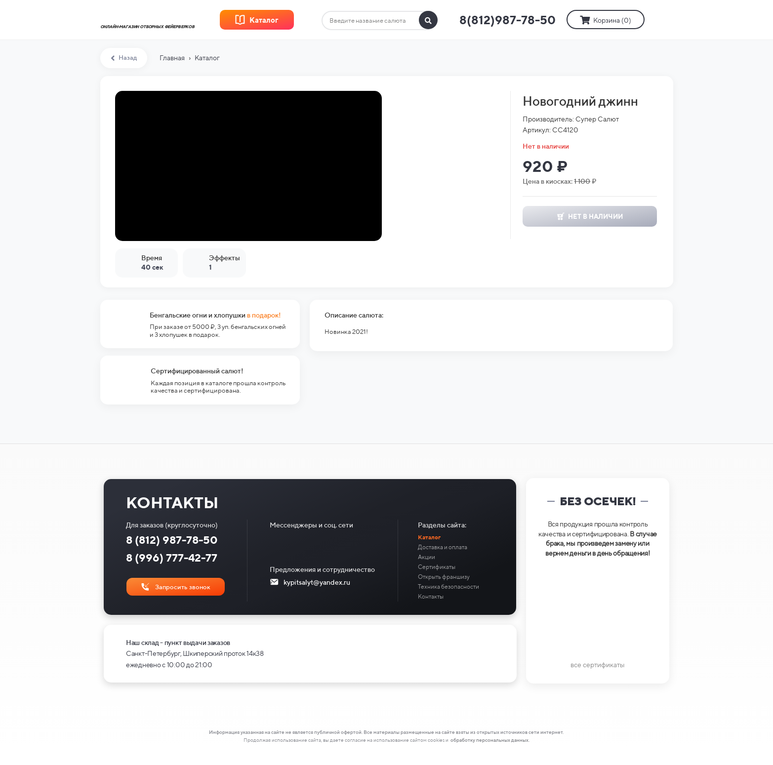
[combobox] (379, 21)
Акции (426, 557)
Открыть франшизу (444, 576)
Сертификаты (436, 566)
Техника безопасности (448, 586)
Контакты (431, 596)
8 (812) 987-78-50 (172, 539)
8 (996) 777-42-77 (171, 557)
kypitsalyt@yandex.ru (317, 582)
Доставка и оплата (442, 547)
